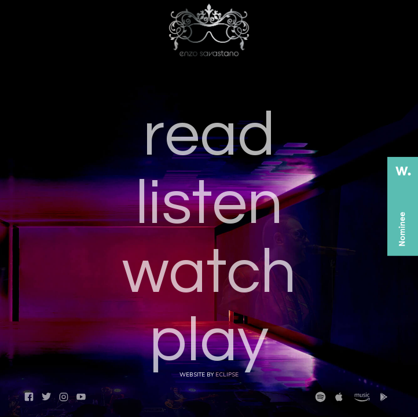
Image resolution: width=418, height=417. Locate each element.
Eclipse (227, 375)
